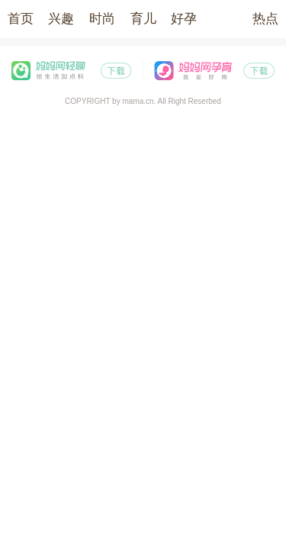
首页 (21, 18)
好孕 (184, 18)
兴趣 (61, 18)
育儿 (143, 18)
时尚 (102, 18)
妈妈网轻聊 (71, 70)
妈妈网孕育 (215, 70)
